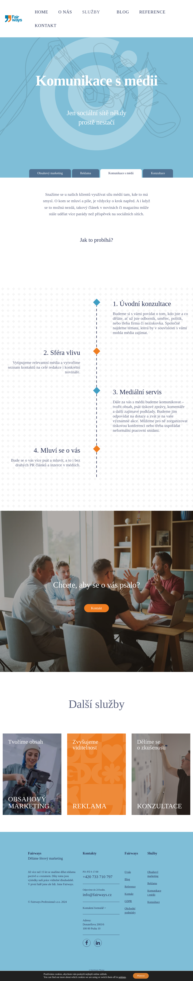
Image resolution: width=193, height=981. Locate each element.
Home (67, 11)
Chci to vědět (96, 264)
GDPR (128, 905)
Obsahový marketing (50, 173)
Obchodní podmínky (130, 914)
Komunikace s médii (121, 173)
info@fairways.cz (97, 899)
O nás (86, 11)
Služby (107, 11)
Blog (131, 11)
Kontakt (180, 11)
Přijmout (141, 975)
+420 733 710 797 (98, 881)
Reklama (85, 173)
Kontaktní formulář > (94, 912)
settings (120, 977)
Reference (154, 11)
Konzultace (158, 173)
